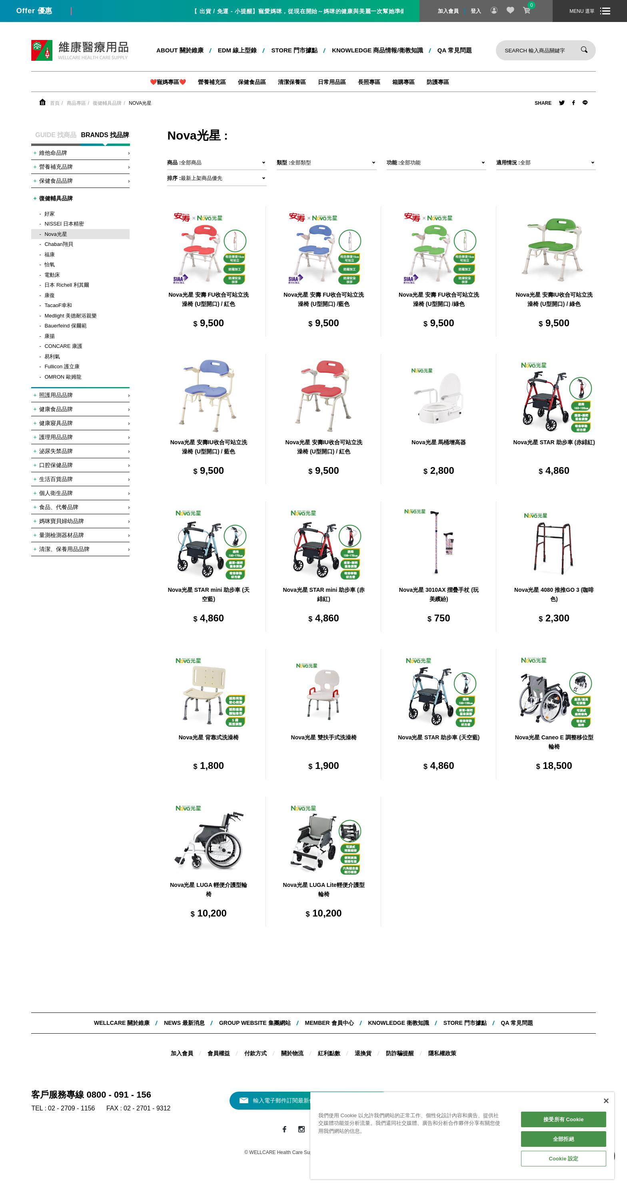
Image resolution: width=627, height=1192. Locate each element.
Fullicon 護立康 (61, 366)
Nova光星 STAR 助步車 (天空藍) (438, 737)
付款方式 (255, 1053)
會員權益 (219, 1053)
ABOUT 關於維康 (180, 50)
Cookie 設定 (563, 1159)
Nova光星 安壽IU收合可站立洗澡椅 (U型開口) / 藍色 (208, 447)
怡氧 (49, 265)
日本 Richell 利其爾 (66, 285)
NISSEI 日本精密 (64, 224)
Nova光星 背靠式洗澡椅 (209, 737)
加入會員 (448, 11)
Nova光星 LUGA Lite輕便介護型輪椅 (324, 890)
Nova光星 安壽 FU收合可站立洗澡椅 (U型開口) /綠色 (439, 299)
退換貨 (363, 1053)
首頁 (55, 103)
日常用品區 (332, 82)
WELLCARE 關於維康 (122, 1023)
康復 (49, 295)
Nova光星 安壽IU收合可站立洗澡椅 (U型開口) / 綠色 (554, 299)
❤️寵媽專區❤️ (168, 82)
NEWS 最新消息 (184, 1023)
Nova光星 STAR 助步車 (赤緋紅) (554, 442)
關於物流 (292, 1053)
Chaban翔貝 (58, 244)
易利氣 (52, 356)
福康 (49, 255)
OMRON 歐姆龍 (62, 377)
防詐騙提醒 (400, 1053)
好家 (49, 214)
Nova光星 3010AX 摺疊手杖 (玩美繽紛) (439, 595)
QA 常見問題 (454, 50)
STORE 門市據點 (294, 50)
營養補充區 (212, 82)
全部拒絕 (563, 1139)
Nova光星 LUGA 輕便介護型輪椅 (208, 890)
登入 (476, 11)
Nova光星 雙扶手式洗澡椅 (324, 737)
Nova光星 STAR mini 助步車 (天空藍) (209, 595)
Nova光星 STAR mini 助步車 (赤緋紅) (323, 595)
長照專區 (369, 82)
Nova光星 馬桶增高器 (438, 442)
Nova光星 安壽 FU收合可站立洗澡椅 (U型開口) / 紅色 (208, 299)
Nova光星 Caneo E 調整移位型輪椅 (554, 742)
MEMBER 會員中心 (329, 1023)
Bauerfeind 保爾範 (65, 326)
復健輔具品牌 (107, 103)
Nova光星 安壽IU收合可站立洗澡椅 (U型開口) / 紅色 (324, 447)
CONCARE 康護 (63, 346)
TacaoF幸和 (58, 305)
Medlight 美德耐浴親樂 (70, 316)
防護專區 (438, 82)
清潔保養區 (292, 82)
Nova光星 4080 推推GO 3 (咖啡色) (554, 595)
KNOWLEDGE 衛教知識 (398, 1023)
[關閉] (606, 1100)
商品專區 (76, 103)
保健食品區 (252, 82)
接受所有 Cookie (563, 1119)
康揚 (49, 336)
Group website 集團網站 (255, 1023)
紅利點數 (329, 1053)
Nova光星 (140, 103)
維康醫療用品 (79, 50)
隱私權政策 (442, 1053)
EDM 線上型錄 (237, 50)
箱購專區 (403, 82)
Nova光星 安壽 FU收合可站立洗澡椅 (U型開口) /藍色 (324, 299)
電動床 (52, 275)
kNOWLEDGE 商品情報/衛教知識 (377, 50)
